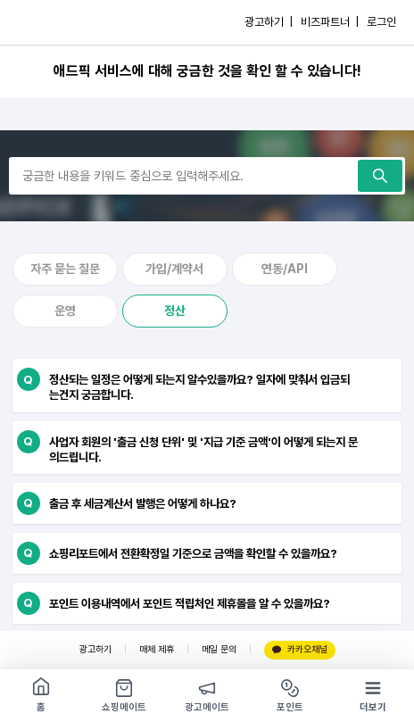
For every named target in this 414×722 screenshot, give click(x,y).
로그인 (381, 22)
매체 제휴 (156, 649)
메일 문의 (219, 649)
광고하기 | (268, 22)
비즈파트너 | (330, 22)
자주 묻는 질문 (65, 268)
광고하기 (95, 649)
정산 (175, 310)
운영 (65, 310)
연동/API (284, 268)
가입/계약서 (174, 268)
